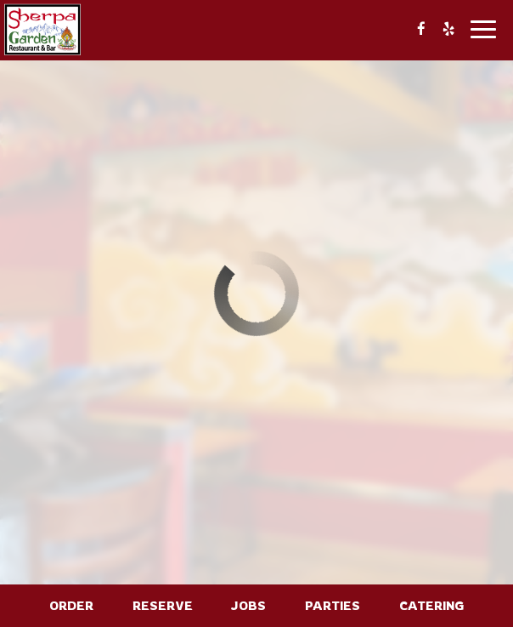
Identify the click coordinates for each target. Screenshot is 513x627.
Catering (431, 605)
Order (71, 605)
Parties (332, 605)
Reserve (162, 605)
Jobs (248, 605)
